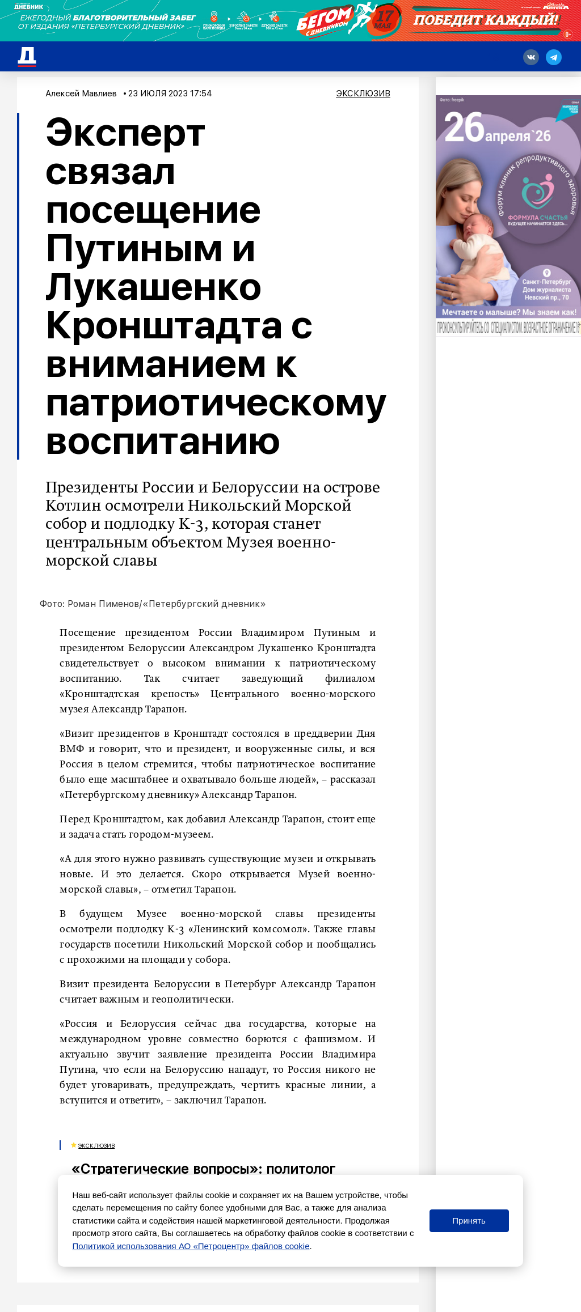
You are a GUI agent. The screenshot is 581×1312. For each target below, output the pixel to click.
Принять (469, 1220)
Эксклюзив (363, 93)
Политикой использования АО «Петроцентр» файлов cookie (190, 1246)
